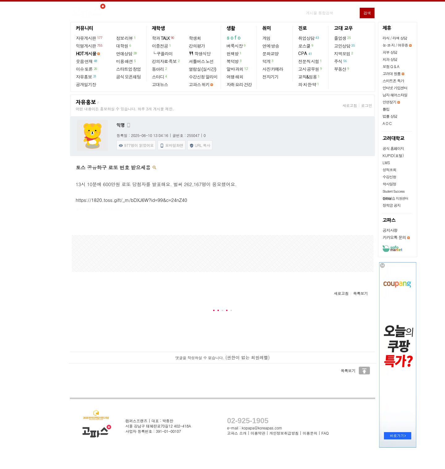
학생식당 (199, 53)
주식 (340, 61)
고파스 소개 (237, 433)
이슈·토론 (87, 69)
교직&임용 (309, 76)
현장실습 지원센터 (395, 198)
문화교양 (270, 53)
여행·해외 (235, 77)
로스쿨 (306, 46)
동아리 (159, 69)
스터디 (159, 76)
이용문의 (310, 433)
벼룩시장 (236, 46)
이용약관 (258, 433)
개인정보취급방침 (284, 433)
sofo (234, 38)
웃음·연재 (87, 61)
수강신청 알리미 (203, 77)
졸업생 (342, 38)
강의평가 (197, 46)
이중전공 (162, 46)
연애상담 (126, 53)
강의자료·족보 (166, 61)
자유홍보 (86, 76)
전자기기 (270, 77)
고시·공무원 (310, 69)
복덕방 (234, 61)
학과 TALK (163, 38)
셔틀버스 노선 (201, 61)
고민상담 (344, 46)
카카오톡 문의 (394, 237)
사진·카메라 (272, 69)
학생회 (195, 38)
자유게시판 (89, 38)
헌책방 (234, 53)
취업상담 (308, 38)
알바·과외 (237, 69)
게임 (266, 38)
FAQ (325, 433)
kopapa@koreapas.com (262, 427)
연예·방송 (270, 46)
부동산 (342, 69)
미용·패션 (126, 61)
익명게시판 (89, 46)
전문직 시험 (310, 61)
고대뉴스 (160, 84)
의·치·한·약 (309, 84)
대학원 (124, 46)
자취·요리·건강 (239, 84)
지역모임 (344, 53)
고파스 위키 (199, 84)
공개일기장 (86, 84)
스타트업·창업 (128, 69)
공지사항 (390, 230)
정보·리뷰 (126, 38)
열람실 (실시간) (202, 69)
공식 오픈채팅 (128, 77)
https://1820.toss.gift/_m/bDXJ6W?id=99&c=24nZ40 (131, 200)
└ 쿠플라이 (162, 53)
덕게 (268, 61)
